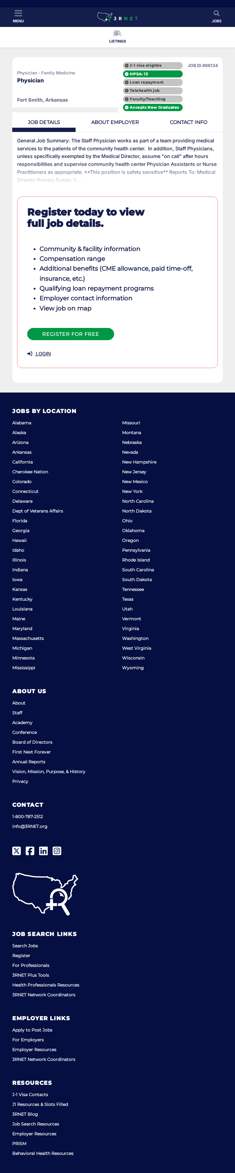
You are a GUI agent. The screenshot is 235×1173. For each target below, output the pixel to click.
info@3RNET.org (29, 826)
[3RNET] (117, 17)
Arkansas (22, 452)
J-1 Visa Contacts (30, 1094)
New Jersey (134, 472)
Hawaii (19, 540)
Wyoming (133, 668)
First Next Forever (31, 752)
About (18, 703)
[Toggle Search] (217, 16)
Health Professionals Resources (45, 985)
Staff (17, 713)
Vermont (131, 619)
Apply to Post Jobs (32, 1030)
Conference (24, 732)
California (22, 462)
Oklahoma (133, 530)
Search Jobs (25, 946)
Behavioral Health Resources (42, 1153)
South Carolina (138, 570)
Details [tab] (44, 122)
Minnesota (23, 658)
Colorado (22, 481)
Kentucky (22, 599)
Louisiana (22, 609)
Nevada (130, 452)
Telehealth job (144, 90)
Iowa (17, 579)
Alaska (19, 432)
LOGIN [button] (39, 354)
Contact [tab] (188, 122)
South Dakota (137, 579)
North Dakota (136, 511)
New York (132, 491)
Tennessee (133, 589)
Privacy (20, 781)
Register (21, 955)
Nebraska (132, 442)
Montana (131, 432)
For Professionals (30, 965)
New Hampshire (139, 462)
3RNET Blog (25, 1114)
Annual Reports (28, 762)
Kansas (19, 589)
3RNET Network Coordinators (43, 995)
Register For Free (70, 334)
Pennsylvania (136, 550)
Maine (18, 619)
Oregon (130, 540)
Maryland (22, 628)
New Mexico (135, 481)
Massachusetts (28, 638)
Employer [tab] (115, 122)
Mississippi (23, 668)
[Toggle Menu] (18, 16)
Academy (22, 722)
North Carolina (138, 501)
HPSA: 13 (139, 74)
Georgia (20, 530)
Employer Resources (34, 1049)
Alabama (21, 423)
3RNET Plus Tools (30, 975)
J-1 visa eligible (146, 65)
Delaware (22, 501)
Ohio (127, 521)
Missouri (131, 423)
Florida (19, 521)
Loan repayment (146, 82)
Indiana (20, 570)
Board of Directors (32, 742)
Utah (127, 609)
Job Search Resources (35, 1124)
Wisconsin (133, 658)
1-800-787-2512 (27, 816)
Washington (135, 638)
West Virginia (136, 648)
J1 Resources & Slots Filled (40, 1104)
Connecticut (25, 491)
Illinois (19, 560)
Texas (127, 599)
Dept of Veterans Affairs (37, 511)
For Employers (28, 1040)
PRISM (19, 1143)
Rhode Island (136, 560)
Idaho (18, 550)
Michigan (22, 648)
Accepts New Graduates (154, 107)
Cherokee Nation (30, 472)
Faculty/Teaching (148, 99)
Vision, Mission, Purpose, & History (48, 771)
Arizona (20, 442)
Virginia (130, 628)
